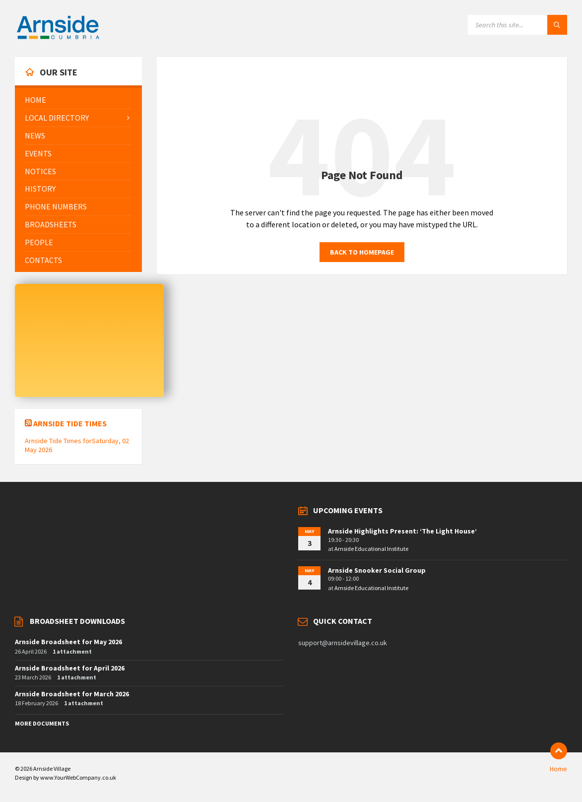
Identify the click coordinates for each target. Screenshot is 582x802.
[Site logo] (58, 38)
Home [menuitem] (558, 768)
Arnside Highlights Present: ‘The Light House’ (402, 531)
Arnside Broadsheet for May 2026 (68, 641)
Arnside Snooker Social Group (377, 570)
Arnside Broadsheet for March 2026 (72, 693)
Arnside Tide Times (70, 423)
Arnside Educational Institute (371, 548)
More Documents (42, 723)
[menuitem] (78, 100)
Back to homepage (362, 252)
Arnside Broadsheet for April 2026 (70, 668)
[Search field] (517, 25)
